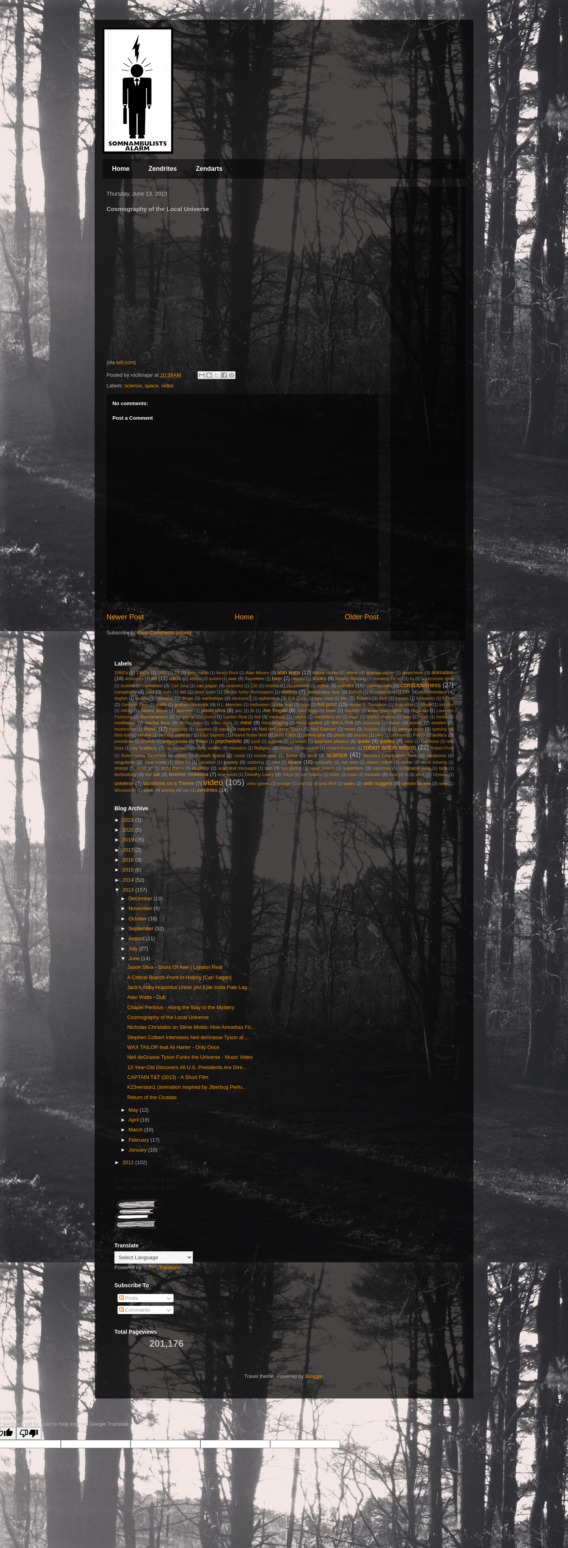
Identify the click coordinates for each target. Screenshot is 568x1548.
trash (352, 774)
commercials (379, 685)
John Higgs (307, 711)
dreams (165, 698)
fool (383, 698)
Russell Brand (210, 755)
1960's (142, 672)
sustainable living (415, 768)
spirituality (323, 762)
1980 (162, 673)
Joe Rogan (275, 710)
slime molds (155, 762)
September (142, 928)
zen (186, 790)
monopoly (371, 723)
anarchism (412, 672)
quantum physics (331, 741)
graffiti (161, 705)
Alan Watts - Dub (146, 997)
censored (234, 686)
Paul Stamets (212, 735)
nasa (224, 728)
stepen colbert (379, 762)
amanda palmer (380, 673)
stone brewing (434, 762)
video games (258, 783)
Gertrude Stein (134, 705)
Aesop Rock (227, 673)
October (138, 919)
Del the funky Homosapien (248, 692)
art (154, 678)
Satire (292, 755)
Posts (128, 1298)
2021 (128, 820)
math (423, 717)
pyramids (298, 741)
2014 (128, 880)
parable (144, 735)
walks (349, 783)
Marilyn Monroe (380, 717)
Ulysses (440, 774)
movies (439, 722)
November (141, 908)
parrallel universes (175, 735)
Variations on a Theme (168, 783)
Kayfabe (352, 711)
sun (268, 767)
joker (331, 710)
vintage (284, 783)
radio (408, 741)
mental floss (157, 722)
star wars (349, 762)
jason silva (213, 710)
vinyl (302, 783)
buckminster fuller (438, 679)
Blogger (314, 1376)
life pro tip (185, 717)
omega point (411, 728)
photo (340, 734)
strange (121, 768)
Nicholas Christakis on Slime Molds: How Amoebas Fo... (191, 1027)
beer (277, 678)
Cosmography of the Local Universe (168, 1017)
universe (124, 783)
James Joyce (154, 710)
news (350, 728)
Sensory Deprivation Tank (390, 755)
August (137, 938)
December (141, 898)
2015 (128, 870)
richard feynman (341, 748)
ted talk (152, 774)
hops (305, 705)
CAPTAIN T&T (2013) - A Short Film (167, 1077)
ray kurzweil (177, 748)
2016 (128, 860)
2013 (128, 890)
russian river (265, 755)
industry (446, 705)
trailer (335, 774)
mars (407, 717)
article (175, 678)
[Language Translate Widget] (153, 1257)
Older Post (362, 617)
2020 (128, 830)
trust (393, 774)
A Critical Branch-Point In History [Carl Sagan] (179, 977)
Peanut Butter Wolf (249, 735)
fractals (402, 698)
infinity (126, 711)
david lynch (204, 692)
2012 (128, 1162)
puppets (275, 741)
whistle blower (416, 783)
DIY (406, 691)
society (231, 762)
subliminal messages (237, 768)
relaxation (238, 748)
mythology (178, 729)
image (426, 705)
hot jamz (327, 704)
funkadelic (425, 698)
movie (416, 722)
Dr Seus (142, 698)
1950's (121, 672)
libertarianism (154, 716)
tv (406, 774)
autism (215, 679)
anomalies (134, 679)
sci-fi (312, 755)
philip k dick (284, 735)
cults (167, 692)
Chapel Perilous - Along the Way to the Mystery (180, 1007)
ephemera (269, 698)
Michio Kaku (190, 723)
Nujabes (371, 729)
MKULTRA (342, 722)
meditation (125, 722)
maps (354, 717)
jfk (252, 711)
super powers (322, 768)
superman (382, 768)
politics (440, 734)
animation (443, 672)
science (133, 386)
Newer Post (125, 617)
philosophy (314, 734)
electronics (241, 698)
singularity (124, 762)
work (148, 790)
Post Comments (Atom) (164, 633)
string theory (172, 768)
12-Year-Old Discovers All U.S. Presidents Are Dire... (187, 1067)
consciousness (420, 685)
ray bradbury (144, 747)
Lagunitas (420, 711)
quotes (387, 741)
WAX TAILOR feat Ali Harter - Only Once (173, 1047)
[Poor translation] (28, 1433)
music (150, 729)
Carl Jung (180, 686)
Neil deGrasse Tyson (280, 728)
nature (243, 728)
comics (346, 685)
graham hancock (191, 704)
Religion (262, 747)
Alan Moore (257, 672)
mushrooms (125, 729)
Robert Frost (442, 748)
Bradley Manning (350, 679)
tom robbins (311, 774)
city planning (297, 686)
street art (144, 768)
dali (183, 692)
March (136, 1130)
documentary (433, 691)
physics (361, 735)
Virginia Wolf (325, 783)
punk (255, 741)
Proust (201, 741)
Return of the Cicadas (152, 1097)
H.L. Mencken (229, 705)
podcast (398, 735)
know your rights (385, 710)
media (441, 717)
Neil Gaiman (323, 728)
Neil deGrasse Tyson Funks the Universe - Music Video (189, 1057)
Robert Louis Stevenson (143, 755)
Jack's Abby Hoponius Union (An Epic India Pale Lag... (189, 987)
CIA (253, 686)
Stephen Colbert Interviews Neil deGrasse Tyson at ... (188, 1037)
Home (120, 168)
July (134, 949)
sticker (407, 762)
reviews (286, 748)
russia (239, 755)
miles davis (221, 723)
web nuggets (378, 783)
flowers (363, 698)
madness (277, 717)
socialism (207, 762)
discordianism (382, 692)
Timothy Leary (259, 774)
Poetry (419, 735)
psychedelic (228, 741)
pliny (379, 735)
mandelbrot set (327, 717)
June (135, 958)
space (152, 386)
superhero (353, 767)
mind (246, 722)
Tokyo (287, 774)
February (140, 1140)
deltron (289, 692)
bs (412, 679)
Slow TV (183, 762)
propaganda (175, 741)
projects (148, 741)
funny (448, 698)
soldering (255, 762)
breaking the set (388, 679)
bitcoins (298, 679)
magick (299, 717)
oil (388, 729)
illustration (403, 705)
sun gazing (291, 768)
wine (443, 783)
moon (394, 722)
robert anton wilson (390, 747)
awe (232, 678)
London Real (235, 717)
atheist (195, 679)
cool (150, 691)
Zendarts (209, 168)
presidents (123, 741)
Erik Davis (297, 698)
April (134, 1120)
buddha (128, 686)
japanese (184, 711)
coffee (323, 685)
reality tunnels (208, 748)
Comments (134, 1310)
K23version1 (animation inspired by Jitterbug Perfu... (186, 1087)
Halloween (259, 705)
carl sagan (206, 685)
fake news (323, 698)
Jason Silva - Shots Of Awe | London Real (174, 967)
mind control (309, 722)
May (134, 1110)
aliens (352, 672)
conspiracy (125, 691)
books (319, 678)
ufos (420, 774)
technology (125, 774)
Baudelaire (255, 679)
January (138, 1150)
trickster (372, 774)
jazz (238, 711)
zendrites (207, 790)
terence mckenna (188, 774)
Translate (161, 1267)
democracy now (323, 691)
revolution (310, 748)
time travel (227, 774)
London (209, 717)
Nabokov (203, 729)
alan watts (289, 672)
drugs (187, 698)
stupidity (200, 767)
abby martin (198, 673)
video (167, 386)
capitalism (152, 685)
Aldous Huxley (325, 673)
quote (363, 741)
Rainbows (430, 741)
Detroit (355, 692)
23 (176, 672)
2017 (128, 850)
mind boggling (275, 723)
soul (276, 762)
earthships (212, 698)
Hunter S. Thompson (368, 705)
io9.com (125, 362)
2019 (128, 840)
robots (181, 755)
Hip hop (285, 704)
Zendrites (162, 168)
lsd (257, 716)
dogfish (121, 698)
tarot (443, 768)
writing (168, 790)
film (344, 698)
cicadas (272, 686)
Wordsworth (125, 790)
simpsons (436, 755)
